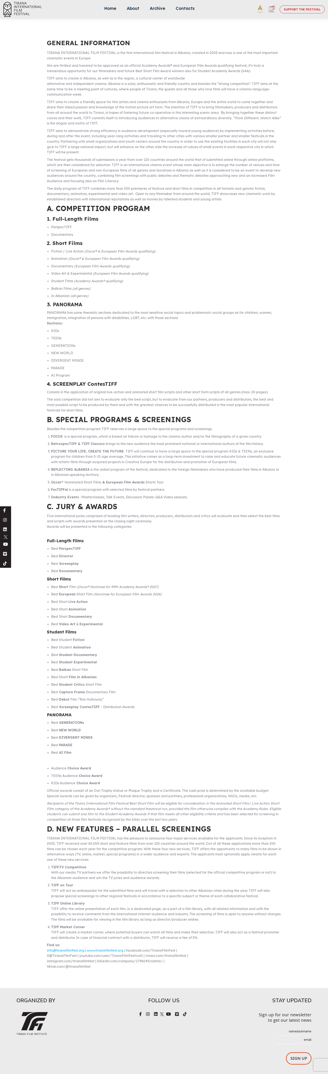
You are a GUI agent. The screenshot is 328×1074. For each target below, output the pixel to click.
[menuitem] (110, 9)
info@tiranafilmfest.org (65, 950)
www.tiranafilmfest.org (105, 950)
